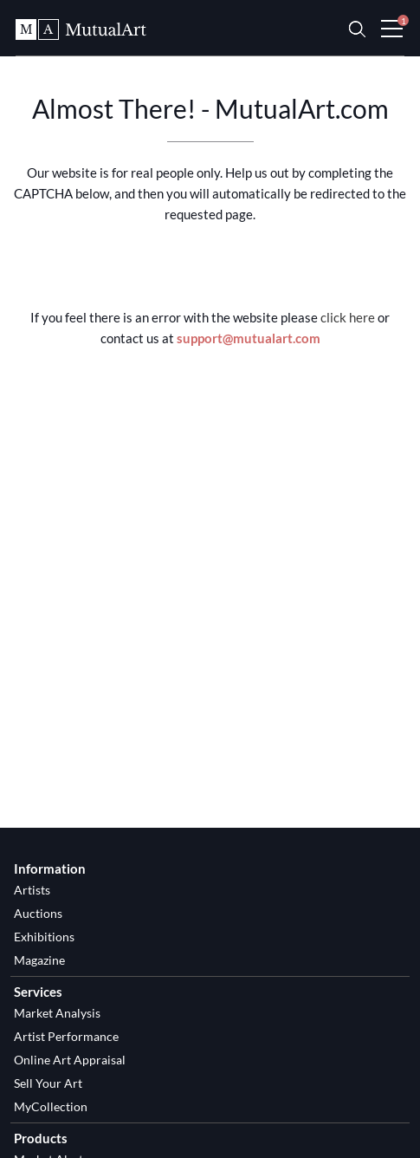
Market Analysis (57, 1012)
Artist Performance (66, 1036)
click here (347, 317)
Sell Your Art (48, 1083)
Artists (32, 889)
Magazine (39, 960)
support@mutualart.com (248, 338)
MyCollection (50, 1106)
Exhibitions (44, 936)
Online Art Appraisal (70, 1059)
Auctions (38, 913)
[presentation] (210, 268)
